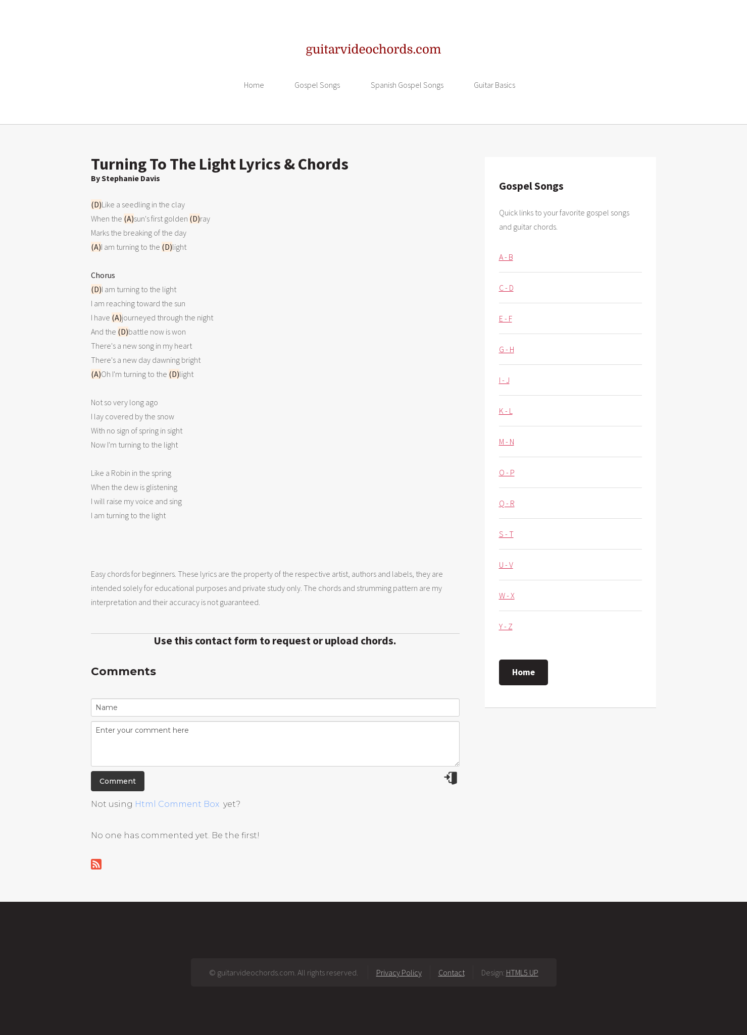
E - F (505, 318)
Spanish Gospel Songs (407, 85)
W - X (507, 595)
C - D (506, 288)
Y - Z (506, 626)
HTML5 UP (522, 972)
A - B (506, 257)
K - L (506, 411)
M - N (506, 442)
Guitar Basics (494, 85)
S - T (506, 534)
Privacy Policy (399, 972)
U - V (506, 565)
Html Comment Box (177, 804)
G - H (506, 349)
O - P (507, 472)
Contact (451, 972)
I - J (504, 380)
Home (254, 85)
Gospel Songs (317, 85)
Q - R (507, 503)
